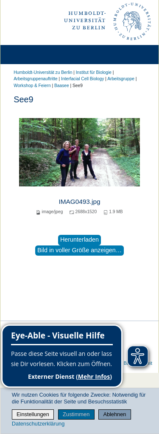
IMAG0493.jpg (79, 201)
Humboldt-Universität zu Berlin (43, 72)
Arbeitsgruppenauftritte (36, 78)
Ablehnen (114, 414)
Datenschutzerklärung (38, 423)
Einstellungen (33, 414)
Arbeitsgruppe (120, 78)
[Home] (30, 54)
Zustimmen (76, 414)
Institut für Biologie (94, 72)
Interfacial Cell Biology (82, 78)
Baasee (61, 85)
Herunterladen (79, 239)
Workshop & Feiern (32, 85)
